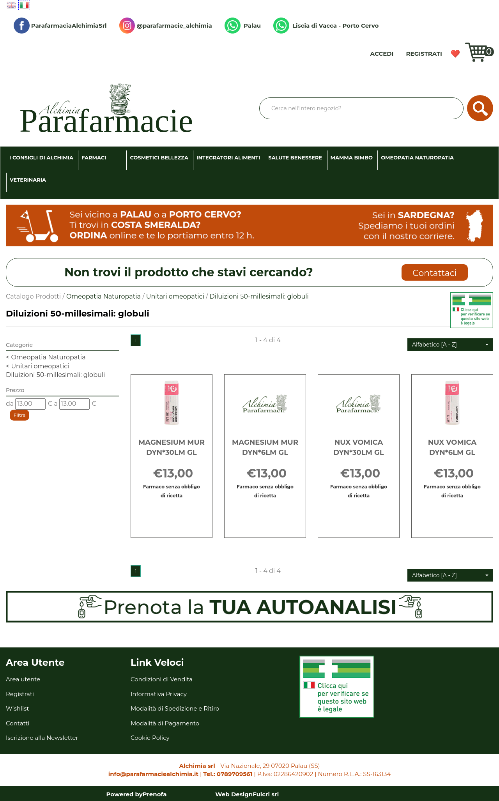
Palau (243, 25)
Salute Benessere (295, 157)
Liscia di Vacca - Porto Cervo (326, 25)
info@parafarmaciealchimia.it (153, 774)
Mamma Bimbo (352, 157)
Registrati (424, 53)
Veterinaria (28, 180)
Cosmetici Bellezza (159, 157)
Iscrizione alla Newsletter (42, 737)
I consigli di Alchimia (41, 157)
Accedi (382, 53)
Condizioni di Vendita (162, 679)
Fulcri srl (266, 794)
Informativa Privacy (159, 694)
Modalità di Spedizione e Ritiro (175, 708)
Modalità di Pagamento (165, 723)
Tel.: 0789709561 (227, 774)
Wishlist (455, 54)
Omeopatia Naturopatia (417, 157)
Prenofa (155, 794)
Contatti (18, 723)
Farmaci (93, 157)
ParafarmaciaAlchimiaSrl (60, 25)
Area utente (23, 679)
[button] (450, 344)
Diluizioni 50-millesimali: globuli (55, 374)
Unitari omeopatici (175, 296)
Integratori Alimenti (228, 157)
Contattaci (434, 273)
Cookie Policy (150, 737)
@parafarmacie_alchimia (165, 25)
